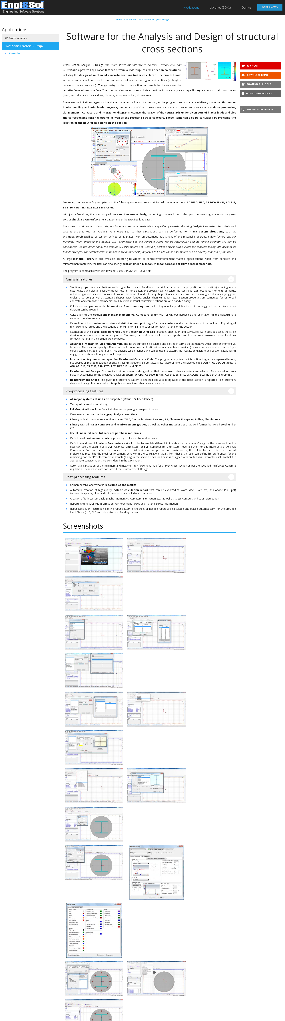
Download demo (255, 75)
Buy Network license (257, 110)
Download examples (257, 93)
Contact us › (143, 967)
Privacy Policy (50, 1010)
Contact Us (49, 1015)
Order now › (270, 6)
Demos (247, 7)
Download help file (256, 84)
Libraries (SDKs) (220, 7)
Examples (14, 53)
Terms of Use (51, 1005)
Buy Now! (250, 66)
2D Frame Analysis (16, 38)
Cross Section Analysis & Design (153, 19)
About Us (48, 994)
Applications (191, 7)
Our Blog (48, 1000)
